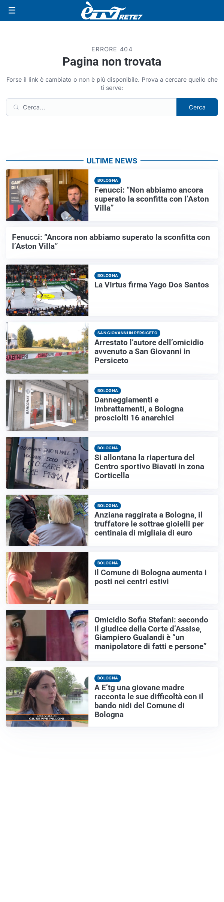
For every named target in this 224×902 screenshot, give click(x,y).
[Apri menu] (12, 10)
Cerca (197, 107)
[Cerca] (91, 107)
